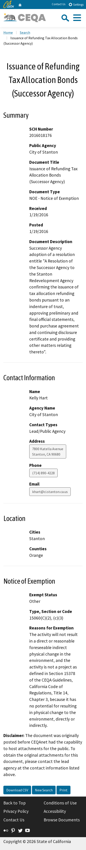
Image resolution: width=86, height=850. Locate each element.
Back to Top (14, 803)
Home (8, 32)
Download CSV (17, 790)
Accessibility (55, 811)
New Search (44, 790)
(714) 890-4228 (43, 473)
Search (25, 32)
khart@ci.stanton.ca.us (50, 491)
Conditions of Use (60, 803)
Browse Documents (62, 819)
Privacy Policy (16, 811)
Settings (76, 4)
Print (63, 790)
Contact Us (58, 4)
